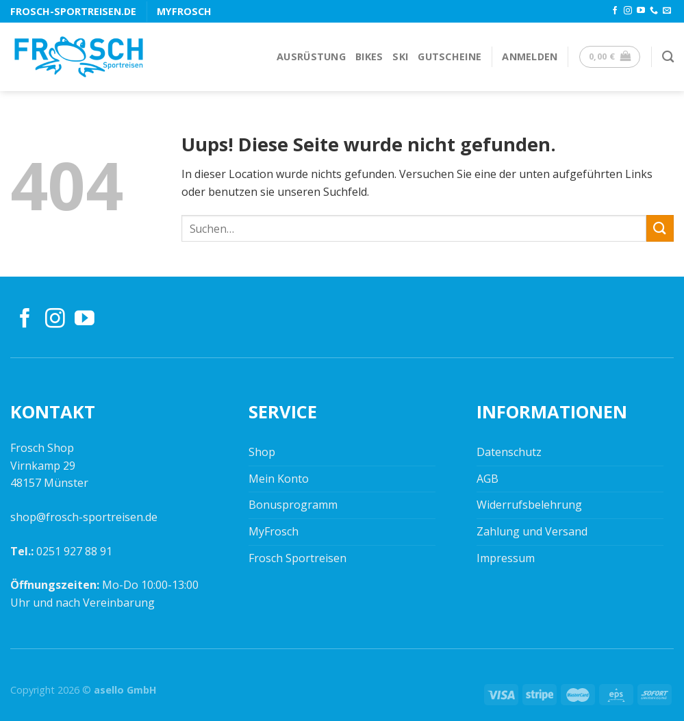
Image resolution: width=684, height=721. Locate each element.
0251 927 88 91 (74, 551)
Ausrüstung (311, 56)
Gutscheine (449, 56)
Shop (262, 451)
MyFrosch (184, 11)
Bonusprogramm (293, 504)
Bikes (369, 56)
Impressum (506, 558)
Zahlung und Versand (532, 531)
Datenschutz (509, 451)
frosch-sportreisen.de (73, 11)
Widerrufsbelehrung (529, 504)
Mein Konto (279, 478)
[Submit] (660, 228)
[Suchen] (668, 57)
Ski (400, 56)
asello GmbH (125, 689)
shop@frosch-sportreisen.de (83, 516)
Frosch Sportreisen (297, 558)
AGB (487, 478)
